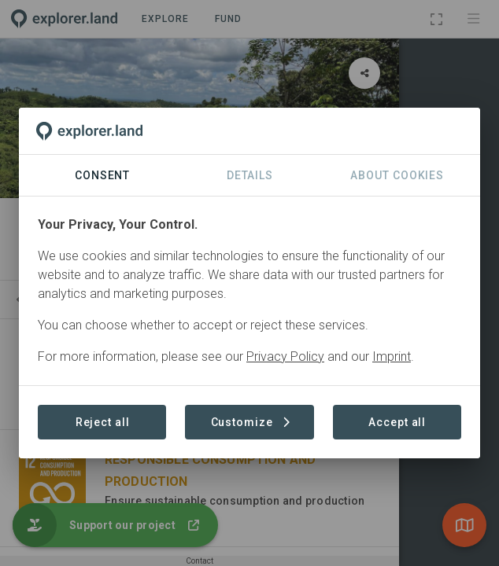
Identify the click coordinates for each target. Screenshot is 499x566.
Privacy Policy (285, 356)
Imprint (391, 356)
